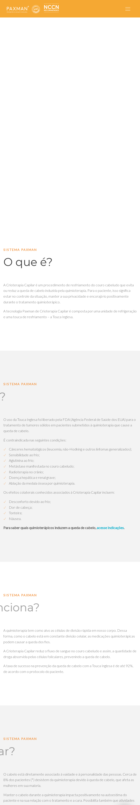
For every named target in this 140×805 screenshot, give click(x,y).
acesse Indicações (110, 528)
